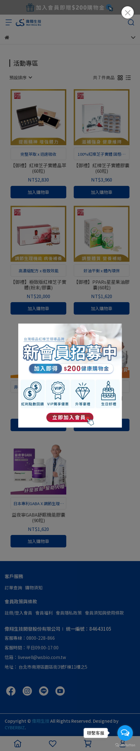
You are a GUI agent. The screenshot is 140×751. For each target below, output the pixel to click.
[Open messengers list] (125, 733)
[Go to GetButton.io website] (125, 745)
